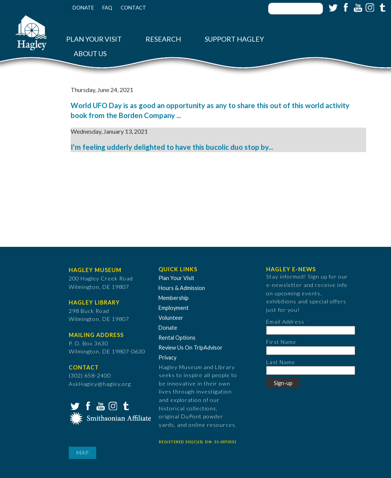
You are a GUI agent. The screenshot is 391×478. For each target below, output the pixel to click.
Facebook (345, 7)
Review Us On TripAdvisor (190, 347)
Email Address (285, 321)
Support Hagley (234, 39)
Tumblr (381, 7)
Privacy (167, 357)
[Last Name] (310, 370)
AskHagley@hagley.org (100, 384)
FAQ (107, 8)
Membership (173, 298)
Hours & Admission (181, 288)
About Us (90, 54)
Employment (173, 308)
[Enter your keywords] (295, 9)
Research (163, 39)
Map (82, 452)
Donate (83, 8)
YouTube (357, 7)
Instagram (369, 7)
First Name (281, 342)
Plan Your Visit (94, 39)
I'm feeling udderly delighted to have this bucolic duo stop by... (172, 147)
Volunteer (170, 317)
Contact (133, 8)
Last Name (280, 362)
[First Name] (310, 350)
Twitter (332, 7)
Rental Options (177, 337)
